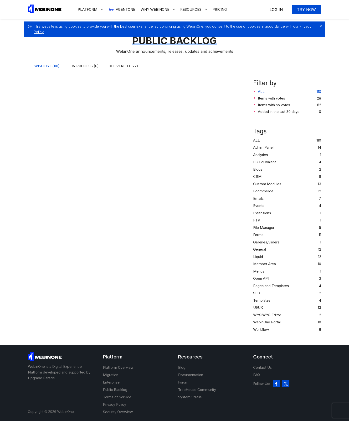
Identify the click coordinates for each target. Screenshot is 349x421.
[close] (319, 26)
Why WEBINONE (155, 9)
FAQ (256, 375)
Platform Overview (118, 367)
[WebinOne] (45, 12)
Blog (181, 367)
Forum (183, 382)
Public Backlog (115, 389)
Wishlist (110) (47, 66)
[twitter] (285, 383)
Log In (276, 9)
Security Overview (118, 412)
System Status (190, 397)
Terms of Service (117, 397)
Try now (306, 9)
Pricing (219, 9)
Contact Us (262, 367)
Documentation (190, 375)
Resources (190, 9)
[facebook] (276, 383)
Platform (87, 9)
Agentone (125, 9)
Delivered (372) (123, 66)
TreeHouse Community (197, 389)
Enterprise (111, 382)
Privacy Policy (114, 404)
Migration (110, 375)
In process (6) (85, 66)
